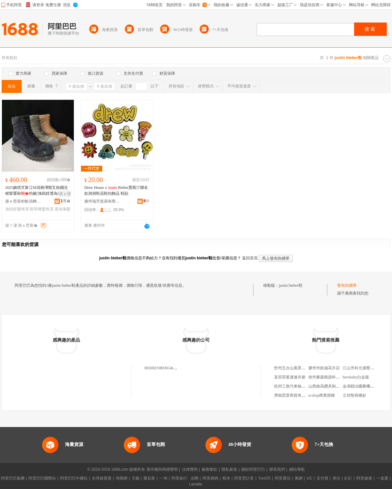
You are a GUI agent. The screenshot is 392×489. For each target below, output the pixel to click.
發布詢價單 (347, 285)
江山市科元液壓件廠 (360, 368)
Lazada (195, 484)
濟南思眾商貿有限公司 (293, 395)
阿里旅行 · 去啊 (185, 478)
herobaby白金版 (356, 377)
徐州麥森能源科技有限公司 (331, 377)
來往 (336, 478)
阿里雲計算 (244, 478)
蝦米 (226, 478)
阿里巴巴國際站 (42, 478)
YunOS (264, 478)
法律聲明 (190, 469)
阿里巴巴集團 (12, 478)
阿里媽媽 (210, 478)
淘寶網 (121, 478)
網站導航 (297, 469)
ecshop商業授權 (321, 395)
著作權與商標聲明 (162, 469)
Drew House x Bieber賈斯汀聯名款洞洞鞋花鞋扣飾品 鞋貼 (116, 190)
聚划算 (149, 478)
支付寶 (322, 478)
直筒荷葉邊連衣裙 (289, 377)
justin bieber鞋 (290, 285)
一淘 (163, 478)
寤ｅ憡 (65, 193)
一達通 (382, 478)
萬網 (298, 478)
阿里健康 (364, 478)
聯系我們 (277, 469)
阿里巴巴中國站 (74, 478)
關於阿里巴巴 (253, 469)
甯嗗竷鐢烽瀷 (41, 209)
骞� (65, 201)
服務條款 (209, 469)
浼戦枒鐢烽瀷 (17, 209)
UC (309, 478)
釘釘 (348, 478)
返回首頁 (250, 258)
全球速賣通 (101, 478)
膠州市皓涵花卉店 (324, 368)
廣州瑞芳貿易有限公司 (102, 201)
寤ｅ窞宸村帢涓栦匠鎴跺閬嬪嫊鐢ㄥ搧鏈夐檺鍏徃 (23, 201)
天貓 (135, 478)
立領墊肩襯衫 (354, 395)
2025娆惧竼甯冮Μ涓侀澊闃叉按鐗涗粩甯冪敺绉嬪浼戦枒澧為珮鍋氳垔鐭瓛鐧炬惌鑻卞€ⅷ (37, 190)
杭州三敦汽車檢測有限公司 (297, 386)
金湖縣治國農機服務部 (362, 386)
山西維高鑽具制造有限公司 (331, 386)
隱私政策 (229, 469)
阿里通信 (282, 478)
